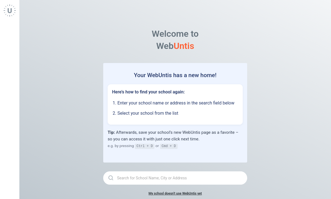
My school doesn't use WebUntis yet (175, 193)
